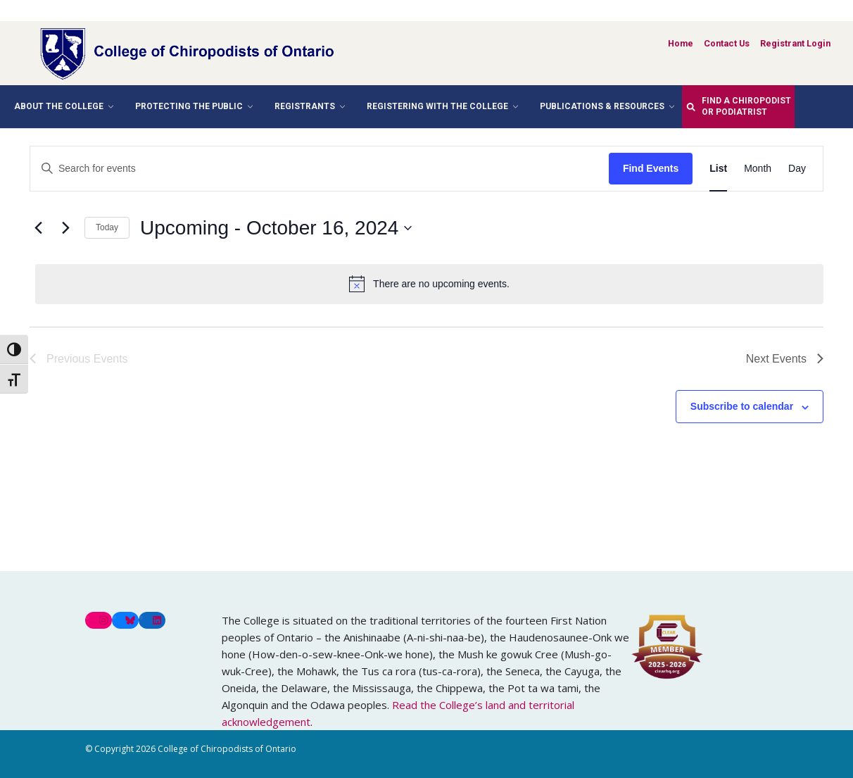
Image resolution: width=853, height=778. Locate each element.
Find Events (650, 168)
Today (107, 227)
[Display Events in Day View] (797, 168)
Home (680, 43)
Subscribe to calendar (741, 406)
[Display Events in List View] (718, 168)
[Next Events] (65, 228)
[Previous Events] (38, 228)
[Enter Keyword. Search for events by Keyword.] (319, 168)
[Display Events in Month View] (757, 168)
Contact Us (727, 43)
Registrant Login (795, 43)
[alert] (429, 283)
